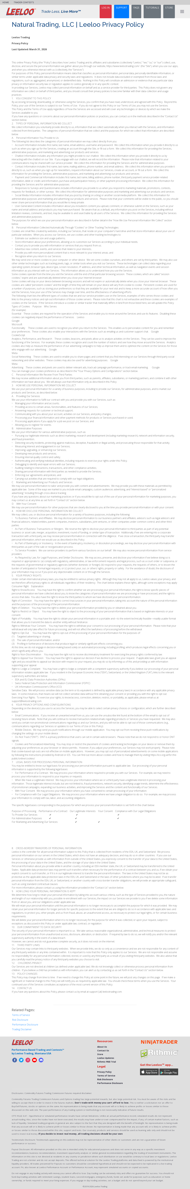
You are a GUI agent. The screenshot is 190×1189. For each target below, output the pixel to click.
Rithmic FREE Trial (106, 1061)
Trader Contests (24, 2)
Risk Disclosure (20, 1019)
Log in (106, 7)
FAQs (136, 7)
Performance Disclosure (25, 1024)
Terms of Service (21, 1015)
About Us (102, 1046)
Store (100, 1054)
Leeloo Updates (105, 1058)
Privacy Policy (104, 1071)
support (121, 7)
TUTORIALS (152, 7)
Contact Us (103, 1050)
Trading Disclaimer (22, 1029)
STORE (169, 7)
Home (5, 2)
